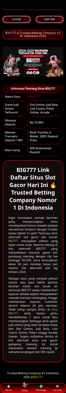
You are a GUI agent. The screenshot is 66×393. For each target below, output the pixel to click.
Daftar (24, 388)
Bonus (8, 388)
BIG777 (34, 97)
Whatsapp (41, 388)
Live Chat (57, 388)
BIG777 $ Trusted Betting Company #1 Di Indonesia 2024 (33, 34)
